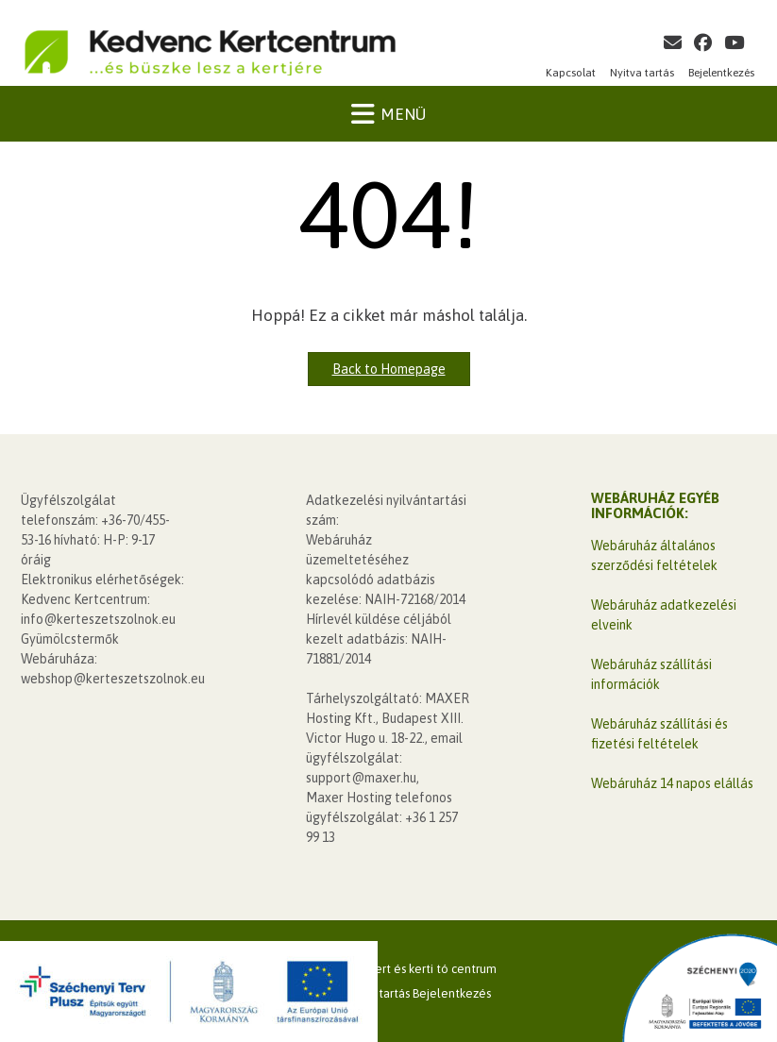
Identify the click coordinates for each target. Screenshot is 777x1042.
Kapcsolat (571, 72)
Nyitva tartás (642, 72)
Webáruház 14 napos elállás (672, 783)
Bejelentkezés (721, 72)
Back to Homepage (389, 369)
